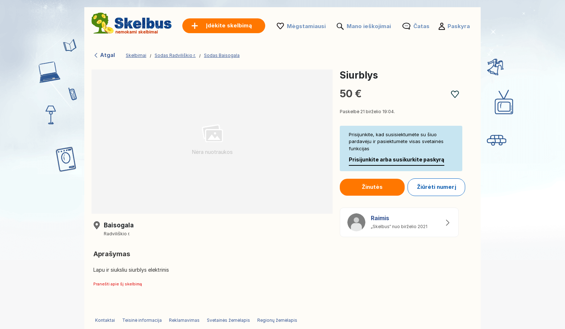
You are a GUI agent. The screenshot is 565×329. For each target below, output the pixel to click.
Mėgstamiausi (306, 26)
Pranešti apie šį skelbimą (117, 283)
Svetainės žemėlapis (228, 320)
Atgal (104, 55)
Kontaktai (105, 320)
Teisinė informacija (142, 320)
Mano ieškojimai (369, 26)
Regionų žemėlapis (277, 320)
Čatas (421, 26)
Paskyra (459, 26)
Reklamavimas (184, 320)
